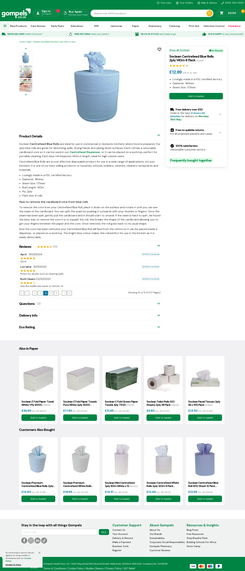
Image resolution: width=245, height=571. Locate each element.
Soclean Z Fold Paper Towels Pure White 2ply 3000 (80, 403)
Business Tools (120, 546)
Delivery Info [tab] (28, 315)
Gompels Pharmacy (161, 546)
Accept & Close (13, 565)
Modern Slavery (95, 568)
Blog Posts (192, 529)
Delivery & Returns (122, 538)
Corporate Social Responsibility (167, 542)
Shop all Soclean (179, 50)
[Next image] (25, 94)
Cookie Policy (76, 568)
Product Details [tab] (30, 136)
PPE (96, 26)
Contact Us (118, 529)
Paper (135, 26)
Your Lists (164, 2)
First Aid (194, 26)
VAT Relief (129, 568)
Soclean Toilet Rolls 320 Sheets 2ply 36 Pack (162, 403)
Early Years (57, 26)
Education (77, 26)
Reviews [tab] (25, 246)
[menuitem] (5, 26)
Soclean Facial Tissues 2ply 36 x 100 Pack (204, 403)
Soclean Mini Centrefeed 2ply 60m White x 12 (121, 484)
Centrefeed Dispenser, (85, 152)
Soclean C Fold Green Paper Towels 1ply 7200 (121, 403)
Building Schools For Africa (201, 542)
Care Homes (38, 26)
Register (116, 550)
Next (104, 532)
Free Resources (195, 534)
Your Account (120, 534)
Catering (174, 26)
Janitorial (116, 26)
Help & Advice (207, 2)
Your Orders (184, 2)
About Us (155, 529)
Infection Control (214, 26)
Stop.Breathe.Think (197, 538)
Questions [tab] (27, 303)
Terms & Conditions (54, 568)
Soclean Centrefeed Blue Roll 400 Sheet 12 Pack (203, 484)
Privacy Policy (113, 568)
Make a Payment (121, 542)
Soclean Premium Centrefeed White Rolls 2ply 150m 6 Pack (78, 484)
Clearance (234, 26)
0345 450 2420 (232, 2)
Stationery (155, 26)
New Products (18, 26)
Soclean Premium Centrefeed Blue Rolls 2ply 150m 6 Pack (37, 484)
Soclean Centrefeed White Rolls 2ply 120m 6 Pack (162, 484)
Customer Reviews (160, 550)
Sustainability (157, 538)
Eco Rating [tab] (27, 327)
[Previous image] (25, 49)
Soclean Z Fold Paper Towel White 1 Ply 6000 (37, 403)
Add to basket (196, 96)
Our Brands (156, 534)
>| (70, 293)
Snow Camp (193, 546)
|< (22, 293)
